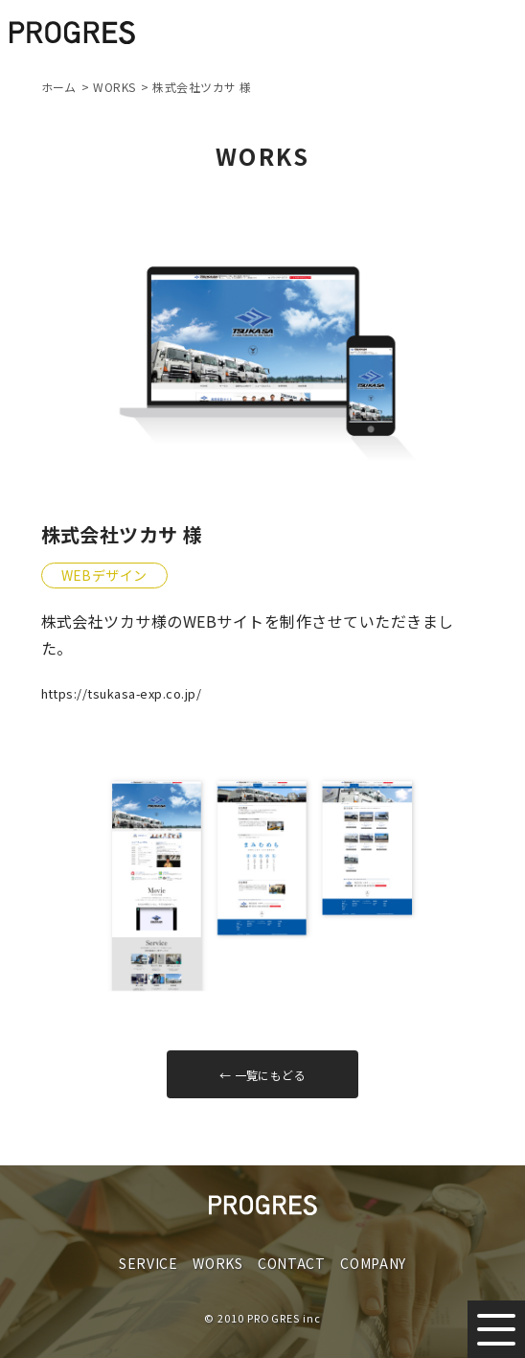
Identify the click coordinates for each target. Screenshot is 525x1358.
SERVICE (148, 1263)
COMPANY (373, 1263)
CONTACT (292, 1263)
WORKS (218, 1263)
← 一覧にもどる (263, 1075)
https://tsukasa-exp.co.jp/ (121, 693)
